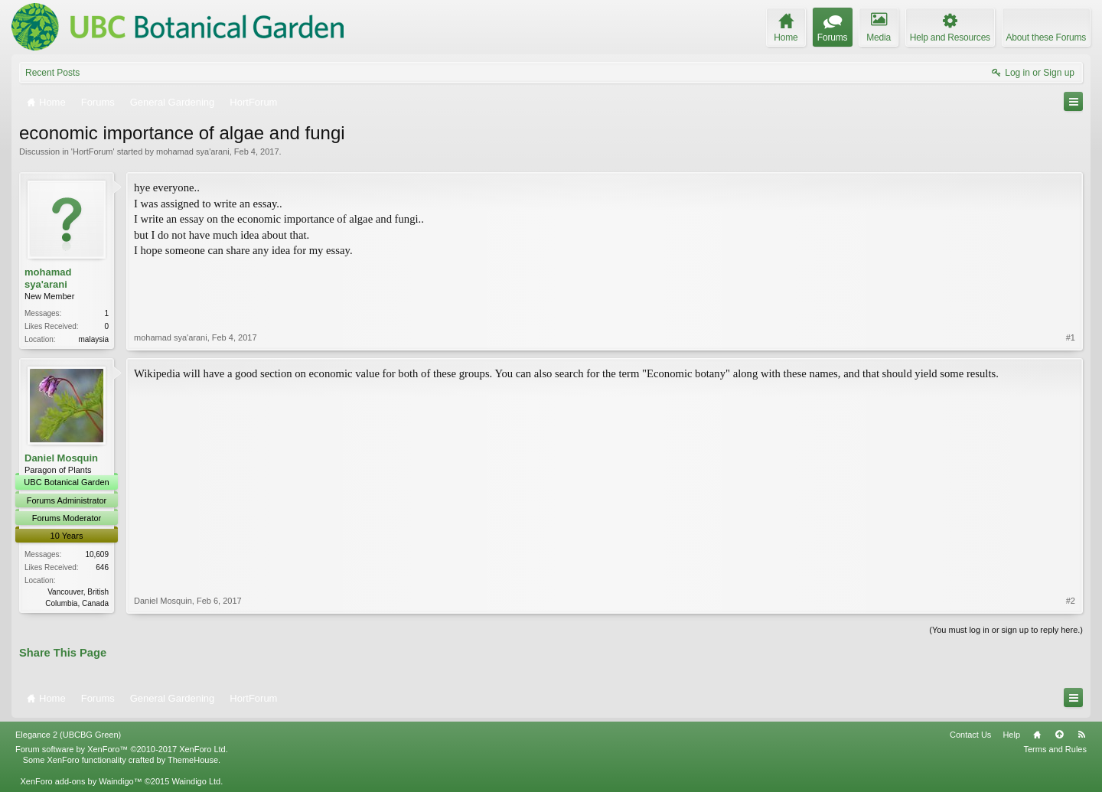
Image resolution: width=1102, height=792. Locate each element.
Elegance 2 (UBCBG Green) (68, 734)
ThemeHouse (193, 759)
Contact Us (970, 734)
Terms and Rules (1055, 749)
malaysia (94, 339)
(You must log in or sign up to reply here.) (1006, 629)
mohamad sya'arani (193, 151)
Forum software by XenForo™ (121, 749)
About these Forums (1046, 37)
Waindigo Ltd (195, 781)
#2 (1070, 600)
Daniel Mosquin (61, 458)
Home (1037, 734)
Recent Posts (52, 72)
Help (1011, 734)
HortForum (93, 151)
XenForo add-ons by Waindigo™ (81, 781)
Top (1059, 734)
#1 (1070, 337)
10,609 (97, 554)
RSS (1081, 734)
